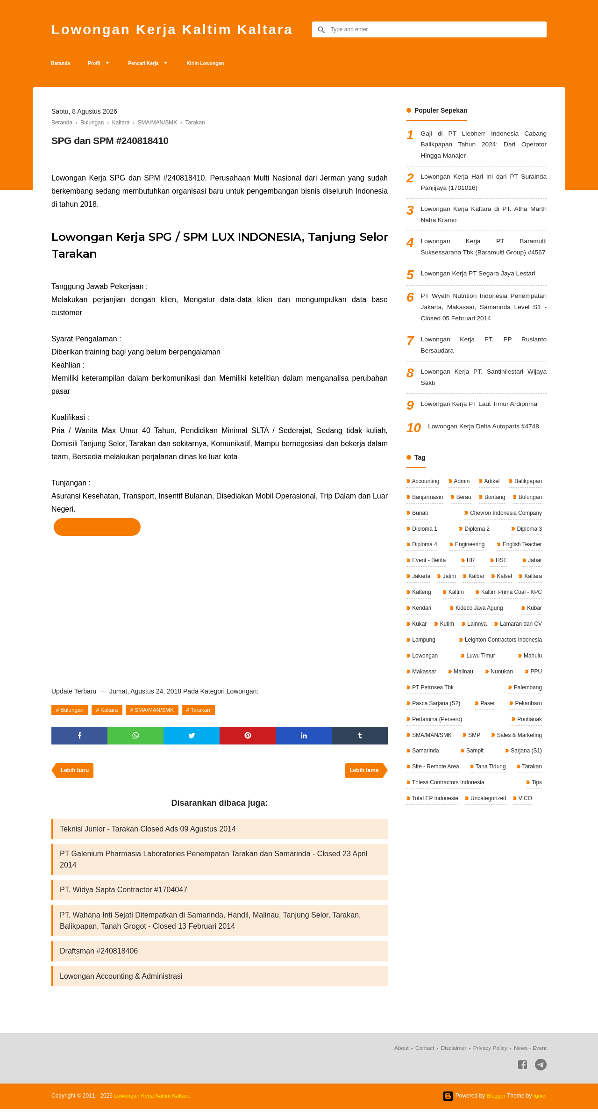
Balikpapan (527, 499)
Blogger (495, 1100)
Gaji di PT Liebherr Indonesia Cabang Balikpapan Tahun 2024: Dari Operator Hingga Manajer (484, 147)
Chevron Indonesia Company (505, 530)
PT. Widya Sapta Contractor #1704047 (123, 893)
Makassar (496, 687)
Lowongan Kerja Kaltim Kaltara (175, 29)
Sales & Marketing (518, 749)
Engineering (468, 561)
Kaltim (533, 608)
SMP (473, 749)
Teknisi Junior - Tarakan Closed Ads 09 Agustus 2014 (148, 832)
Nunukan (422, 702)
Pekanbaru (425, 733)
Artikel (491, 499)
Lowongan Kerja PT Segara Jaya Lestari (479, 289)
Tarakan (203, 711)
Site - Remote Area (435, 781)
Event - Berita (428, 577)
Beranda (62, 64)
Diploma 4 (424, 561)
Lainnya (421, 655)
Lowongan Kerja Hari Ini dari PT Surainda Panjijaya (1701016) (484, 185)
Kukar (507, 639)
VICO (525, 812)
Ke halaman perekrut (97, 529)
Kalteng (477, 608)
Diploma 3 (528, 545)
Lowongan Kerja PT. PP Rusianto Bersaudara (484, 362)
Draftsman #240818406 (99, 955)
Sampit (474, 765)
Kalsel (533, 593)
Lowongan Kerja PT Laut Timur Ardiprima (481, 422)
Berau (463, 514)
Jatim (458, 593)
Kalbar (496, 593)
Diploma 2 (476, 545)
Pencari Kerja (154, 64)
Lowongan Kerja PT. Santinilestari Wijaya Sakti (484, 395)
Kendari (531, 624)
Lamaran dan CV (474, 655)
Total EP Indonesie (435, 812)
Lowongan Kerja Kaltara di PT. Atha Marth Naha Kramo (484, 218)
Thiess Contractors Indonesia (448, 796)
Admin (461, 499)
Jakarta (421, 593)
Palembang (426, 718)
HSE (500, 577)
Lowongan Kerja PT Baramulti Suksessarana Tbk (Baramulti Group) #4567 (484, 256)
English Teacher (521, 561)
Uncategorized (488, 812)
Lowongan (528, 671)
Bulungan (73, 711)
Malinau (531, 687)
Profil (100, 64)
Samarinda (425, 765)
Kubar (479, 639)
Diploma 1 (424, 545)
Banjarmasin (427, 514)
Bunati (419, 530)
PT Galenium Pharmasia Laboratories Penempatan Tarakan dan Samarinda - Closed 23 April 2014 (213, 862)
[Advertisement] (219, 610)
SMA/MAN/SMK (156, 711)
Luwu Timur (426, 687)
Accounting (425, 499)
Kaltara (110, 711)
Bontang (494, 514)
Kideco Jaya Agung (435, 639)
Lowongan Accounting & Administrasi (121, 980)
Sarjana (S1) (525, 765)
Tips (536, 796)
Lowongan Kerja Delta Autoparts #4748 (485, 444)
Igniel (540, 1100)
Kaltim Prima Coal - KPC (442, 624)
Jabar (534, 577)
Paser (534, 718)
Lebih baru (75, 773)
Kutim (534, 639)
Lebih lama (363, 773)
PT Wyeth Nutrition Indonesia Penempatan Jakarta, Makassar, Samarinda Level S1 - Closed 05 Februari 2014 (484, 323)
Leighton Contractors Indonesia (450, 671)
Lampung (529, 655)
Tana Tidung (490, 781)
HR (470, 577)
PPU (466, 702)
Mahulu (462, 687)
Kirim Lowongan (222, 64)
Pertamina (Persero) (477, 733)
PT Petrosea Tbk (520, 702)
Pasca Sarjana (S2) (483, 718)
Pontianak (528, 733)
